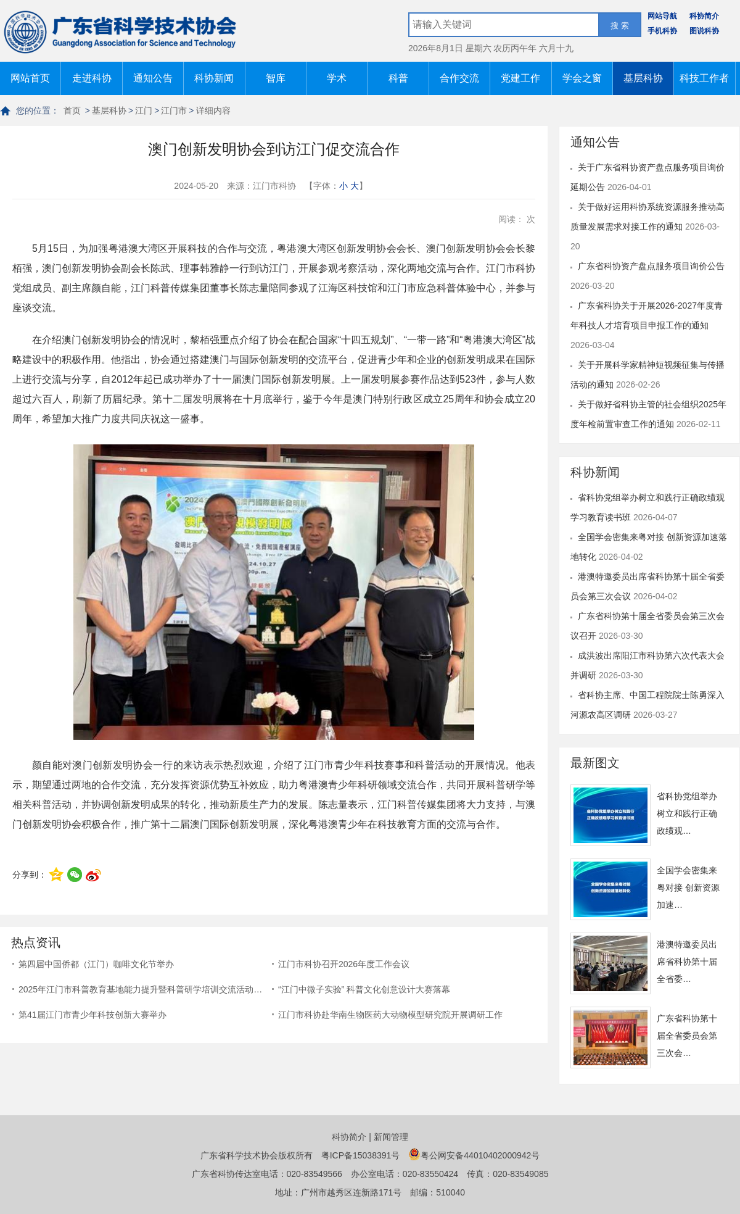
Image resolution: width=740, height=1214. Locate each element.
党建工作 (520, 78)
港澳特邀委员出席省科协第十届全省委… (687, 961)
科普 (398, 78)
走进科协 (92, 78)
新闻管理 (391, 1137)
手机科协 (662, 31)
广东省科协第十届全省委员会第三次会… (687, 1035)
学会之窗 (582, 78)
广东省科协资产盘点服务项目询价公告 (651, 266)
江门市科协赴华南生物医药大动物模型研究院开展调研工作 (390, 1015)
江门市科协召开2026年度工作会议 (343, 964)
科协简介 (704, 16)
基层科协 (643, 78)
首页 (72, 110)
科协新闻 (214, 78)
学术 (337, 78)
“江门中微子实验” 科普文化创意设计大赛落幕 (364, 989)
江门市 (174, 110)
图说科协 (704, 31)
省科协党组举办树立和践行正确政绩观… (687, 813)
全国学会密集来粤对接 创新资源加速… (688, 887)
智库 (276, 78)
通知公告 (153, 78)
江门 (143, 110)
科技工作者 (704, 78)
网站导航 (662, 16)
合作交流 (459, 78)
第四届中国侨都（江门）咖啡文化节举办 (96, 964)
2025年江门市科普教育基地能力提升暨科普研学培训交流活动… (140, 989)
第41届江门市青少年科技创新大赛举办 (92, 1015)
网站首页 (30, 78)
